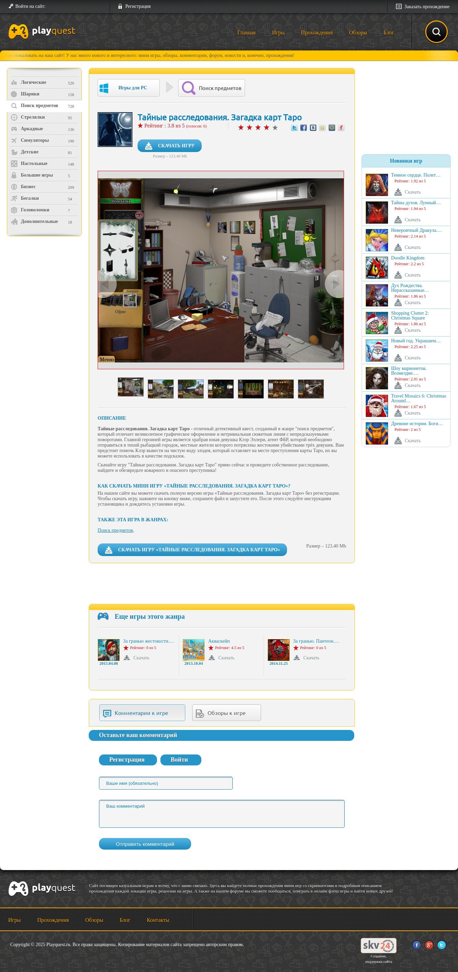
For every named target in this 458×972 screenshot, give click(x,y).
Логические (28, 82)
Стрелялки (28, 117)
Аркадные (27, 128)
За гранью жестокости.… (148, 641)
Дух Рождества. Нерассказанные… (410, 288)
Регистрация (138, 6)
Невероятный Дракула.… (416, 230)
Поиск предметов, (116, 530)
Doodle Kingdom (408, 258)
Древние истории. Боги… (417, 423)
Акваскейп (219, 641)
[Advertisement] (45, 295)
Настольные (29, 163)
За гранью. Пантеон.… (316, 641)
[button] (53, 6)
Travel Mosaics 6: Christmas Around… (418, 398)
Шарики (25, 94)
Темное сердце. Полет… (416, 175)
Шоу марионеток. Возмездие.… (409, 371)
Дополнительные (34, 221)
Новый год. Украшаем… (416, 341)
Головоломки (30, 210)
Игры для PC (123, 88)
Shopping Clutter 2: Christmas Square (410, 315)
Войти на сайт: (30, 6)
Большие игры (32, 175)
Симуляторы (30, 140)
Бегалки (25, 198)
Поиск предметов (34, 105)
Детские (25, 152)
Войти (179, 759)
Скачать (141, 657)
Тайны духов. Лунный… (416, 202)
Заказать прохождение (426, 6)
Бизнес (23, 186)
